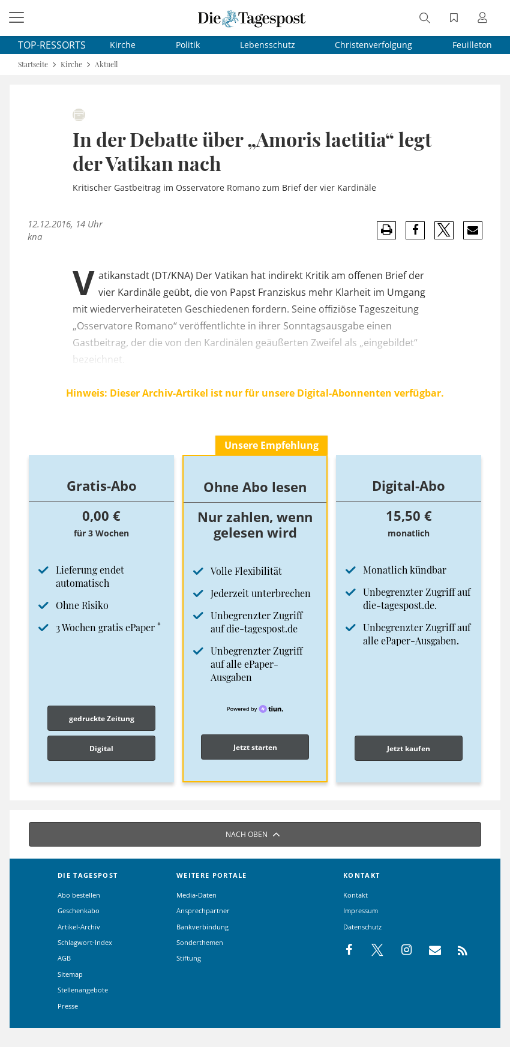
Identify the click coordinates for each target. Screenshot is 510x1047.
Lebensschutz (267, 44)
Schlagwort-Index (85, 942)
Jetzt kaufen (408, 748)
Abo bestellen (79, 894)
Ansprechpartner (203, 910)
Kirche (123, 44)
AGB (64, 957)
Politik (188, 44)
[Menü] (18, 18)
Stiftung (188, 957)
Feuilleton (472, 44)
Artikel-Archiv (79, 926)
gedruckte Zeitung (101, 718)
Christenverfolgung (373, 44)
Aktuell (106, 64)
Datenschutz (362, 926)
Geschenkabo (79, 910)
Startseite (33, 64)
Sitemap (70, 974)
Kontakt (355, 894)
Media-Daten (196, 894)
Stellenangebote (83, 989)
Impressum (360, 910)
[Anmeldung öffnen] (484, 19)
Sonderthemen (199, 942)
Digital (101, 748)
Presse (68, 1005)
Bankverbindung (202, 926)
